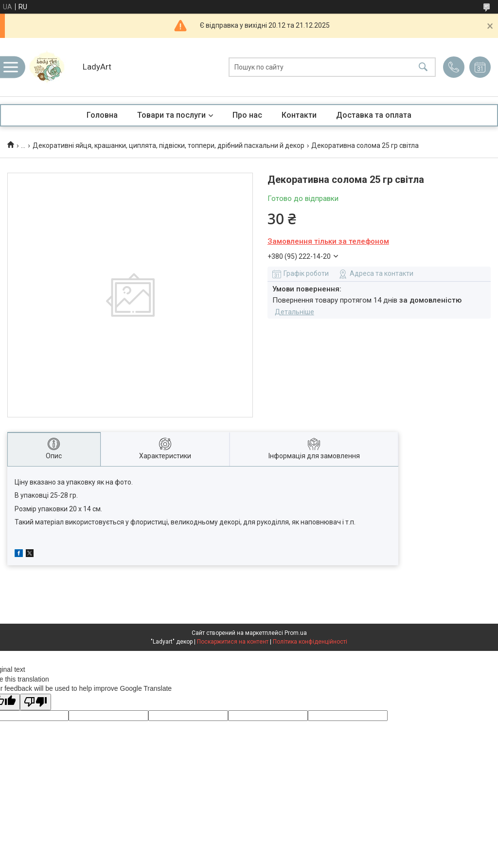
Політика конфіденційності (310, 641)
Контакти (299, 115)
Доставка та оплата (373, 115)
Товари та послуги (171, 115)
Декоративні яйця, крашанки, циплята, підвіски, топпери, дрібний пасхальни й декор (168, 145)
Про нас (247, 115)
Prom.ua (296, 633)
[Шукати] (423, 67)
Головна (102, 115)
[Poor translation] (35, 702)
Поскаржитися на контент (232, 641)
